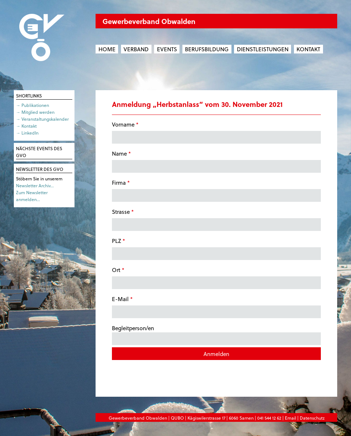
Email (290, 418)
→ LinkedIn (27, 132)
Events (167, 49)
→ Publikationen (32, 105)
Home (107, 49)
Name (121, 153)
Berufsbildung (207, 49)
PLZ (118, 241)
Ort (118, 270)
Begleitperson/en (216, 334)
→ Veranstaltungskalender (42, 119)
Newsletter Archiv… (35, 185)
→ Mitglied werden (35, 112)
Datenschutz (312, 418)
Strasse (123, 212)
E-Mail (122, 299)
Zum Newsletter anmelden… (32, 196)
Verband (136, 49)
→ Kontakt (26, 126)
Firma (121, 183)
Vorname (125, 124)
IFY (334, 426)
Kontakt (308, 49)
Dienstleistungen (263, 49)
